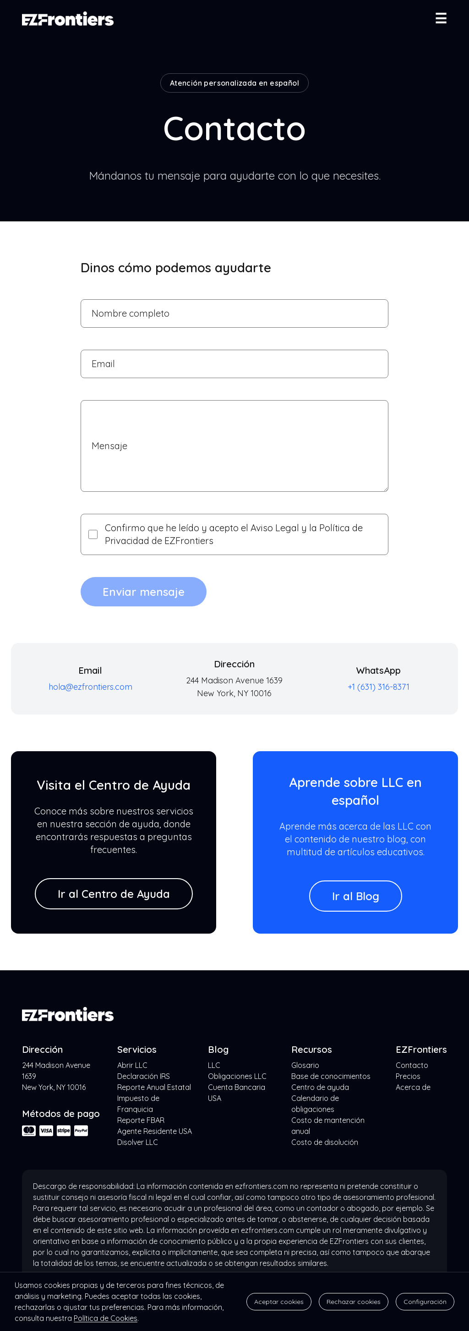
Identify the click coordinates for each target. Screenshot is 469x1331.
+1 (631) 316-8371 (378, 687)
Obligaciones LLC (237, 1076)
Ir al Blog (355, 896)
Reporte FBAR (140, 1120)
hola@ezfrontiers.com (90, 687)
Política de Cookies (105, 1318)
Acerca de (413, 1087)
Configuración (425, 1302)
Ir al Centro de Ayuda (114, 894)
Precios (408, 1076)
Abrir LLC (132, 1065)
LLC (214, 1065)
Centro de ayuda (320, 1087)
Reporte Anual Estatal (154, 1087)
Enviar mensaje (144, 592)
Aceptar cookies (279, 1302)
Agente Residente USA (154, 1131)
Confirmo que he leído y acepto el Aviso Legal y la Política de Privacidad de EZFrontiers (225, 534)
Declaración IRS (143, 1076)
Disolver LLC (137, 1142)
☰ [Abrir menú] (441, 18)
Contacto (412, 1065)
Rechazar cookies (354, 1302)
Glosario (305, 1065)
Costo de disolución (324, 1142)
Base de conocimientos (331, 1076)
